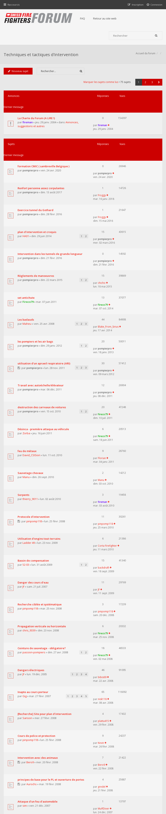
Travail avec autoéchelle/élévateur (41, 327)
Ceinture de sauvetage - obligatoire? (42, 520)
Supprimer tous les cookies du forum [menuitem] (140, 793)
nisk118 (119, 555)
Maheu (27, 268)
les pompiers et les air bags (35, 284)
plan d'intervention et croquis (37, 195)
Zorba (26, 370)
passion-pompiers (34, 524)
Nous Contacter (123, 761)
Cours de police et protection (37, 594)
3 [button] (151, 85)
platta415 (120, 574)
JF (24, 478)
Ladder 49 (29, 447)
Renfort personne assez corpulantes (41, 164)
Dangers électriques (31, 540)
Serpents (24, 412)
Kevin (118, 594)
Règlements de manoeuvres (36, 230)
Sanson (28, 582)
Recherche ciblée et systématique (40, 489)
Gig (25, 559)
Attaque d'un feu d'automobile (38, 645)
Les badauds (26, 264)
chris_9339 (29, 509)
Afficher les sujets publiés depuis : (53, 662)
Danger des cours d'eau (33, 474)
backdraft (121, 458)
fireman (28, 114)
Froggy (119, 164)
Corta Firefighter (124, 443)
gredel (119, 625)
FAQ (84, 18)
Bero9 (30, 613)
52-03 (26, 463)
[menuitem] (154, 4)
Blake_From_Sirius (125, 264)
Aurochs (32, 633)
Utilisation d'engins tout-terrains (39, 443)
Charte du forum (69, 774)
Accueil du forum (14, 793)
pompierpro (30, 153)
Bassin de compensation (33, 458)
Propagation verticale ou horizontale (42, 505)
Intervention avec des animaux (38, 609)
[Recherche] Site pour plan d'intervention (35, 576)
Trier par (121, 662)
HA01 (26, 199)
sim (25, 649)
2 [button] (145, 85)
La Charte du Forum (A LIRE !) (36, 110)
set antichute (26, 249)
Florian (119, 381)
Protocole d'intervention (34, 427)
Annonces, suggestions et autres (38, 118)
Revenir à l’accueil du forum (25, 696)
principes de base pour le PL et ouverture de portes (38, 627)
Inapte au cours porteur (33, 555)
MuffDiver (121, 644)
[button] (158, 85)
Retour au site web (106, 18)
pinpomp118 (34, 432)
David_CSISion (32, 385)
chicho (119, 229)
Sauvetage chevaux (31, 397)
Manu (26, 401)
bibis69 (119, 539)
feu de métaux (27, 381)
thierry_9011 (30, 416)
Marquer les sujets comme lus (100, 85)
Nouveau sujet (18, 74)
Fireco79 (28, 253)
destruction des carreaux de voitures (42, 343)
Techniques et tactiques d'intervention (41, 56)
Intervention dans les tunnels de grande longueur (39, 212)
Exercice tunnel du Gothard (36, 179)
